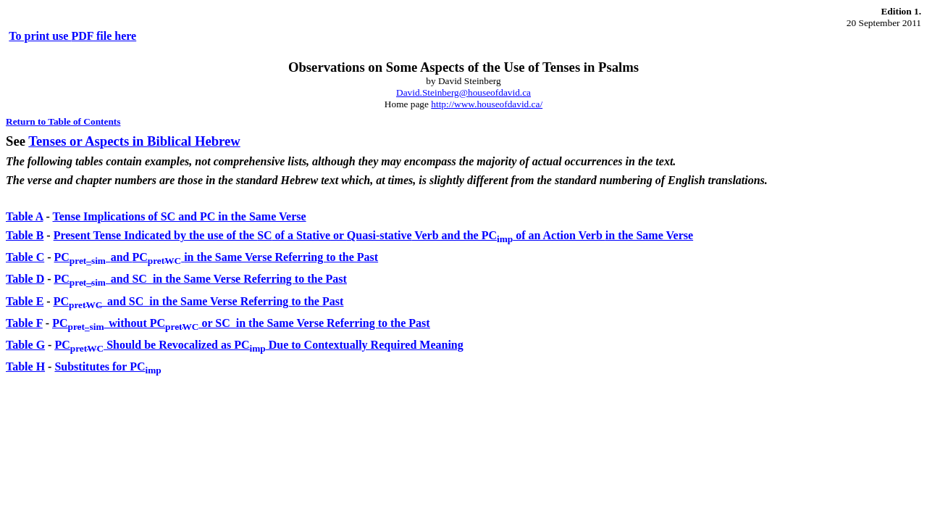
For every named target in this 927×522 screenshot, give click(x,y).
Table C (25, 257)
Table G (25, 345)
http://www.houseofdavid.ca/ (486, 104)
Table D (25, 279)
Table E (24, 301)
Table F (24, 323)
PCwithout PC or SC (241, 323)
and (216, 257)
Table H (25, 366)
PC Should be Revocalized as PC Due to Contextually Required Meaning (258, 345)
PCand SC (200, 279)
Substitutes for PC (107, 366)
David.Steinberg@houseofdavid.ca (463, 92)
